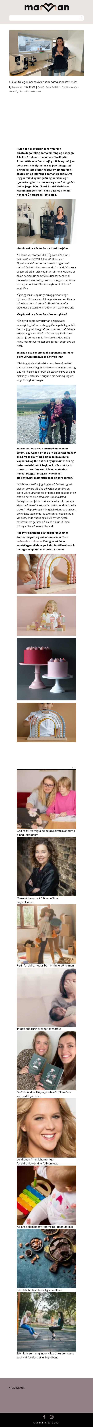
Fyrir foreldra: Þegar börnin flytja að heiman (45, 965)
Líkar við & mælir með (30, 91)
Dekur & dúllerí (52, 87)
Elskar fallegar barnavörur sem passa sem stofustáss (43, 82)
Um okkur (18, 1387)
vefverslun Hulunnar (29, 541)
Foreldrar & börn (70, 87)
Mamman (17, 87)
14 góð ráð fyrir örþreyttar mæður (39, 1029)
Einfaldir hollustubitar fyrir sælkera (39, 1290)
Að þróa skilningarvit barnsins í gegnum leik (45, 1227)
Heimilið (13, 91)
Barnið (41, 87)
